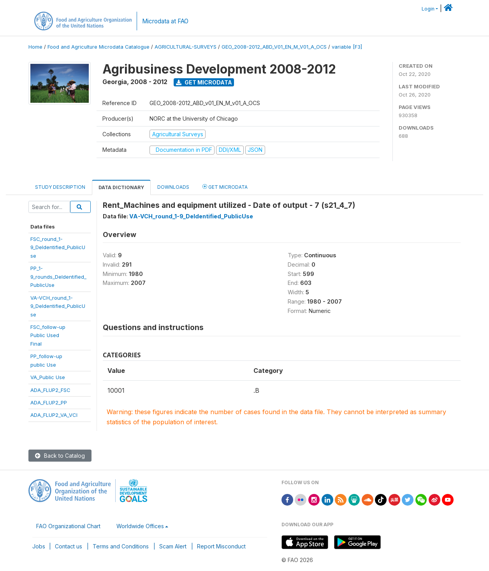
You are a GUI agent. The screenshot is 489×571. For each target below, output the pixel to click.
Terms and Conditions (121, 546)
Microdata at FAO (165, 21)
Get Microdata (204, 82)
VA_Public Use (47, 377)
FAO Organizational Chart (68, 526)
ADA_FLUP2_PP (48, 402)
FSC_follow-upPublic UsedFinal (47, 335)
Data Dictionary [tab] (121, 187)
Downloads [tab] (173, 187)
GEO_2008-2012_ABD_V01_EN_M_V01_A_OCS (274, 47)
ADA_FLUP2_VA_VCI (53, 415)
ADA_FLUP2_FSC (50, 390)
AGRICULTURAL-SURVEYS (185, 47)
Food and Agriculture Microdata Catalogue (98, 47)
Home (35, 47)
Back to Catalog (60, 455)
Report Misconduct (221, 546)
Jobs (38, 546)
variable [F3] (347, 47)
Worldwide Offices (140, 526)
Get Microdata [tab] (225, 186)
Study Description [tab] (60, 187)
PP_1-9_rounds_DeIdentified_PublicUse (58, 276)
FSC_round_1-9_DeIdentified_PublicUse (57, 247)
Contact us (68, 546)
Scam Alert (172, 546)
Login (428, 9)
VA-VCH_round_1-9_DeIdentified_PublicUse (57, 306)
